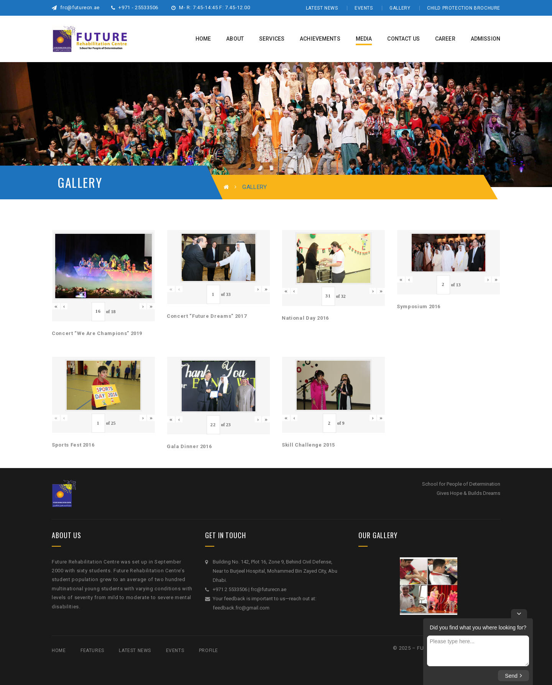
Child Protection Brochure (463, 8)
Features (92, 650)
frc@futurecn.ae (76, 7)
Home (59, 650)
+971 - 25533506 (134, 7)
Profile (208, 650)
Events (364, 8)
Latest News (322, 8)
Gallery (399, 8)
